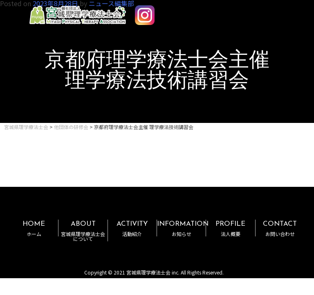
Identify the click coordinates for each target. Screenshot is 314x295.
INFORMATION (183, 228)
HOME (33, 228)
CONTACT (280, 228)
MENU (284, 11)
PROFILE (230, 228)
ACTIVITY (132, 228)
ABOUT (82, 230)
